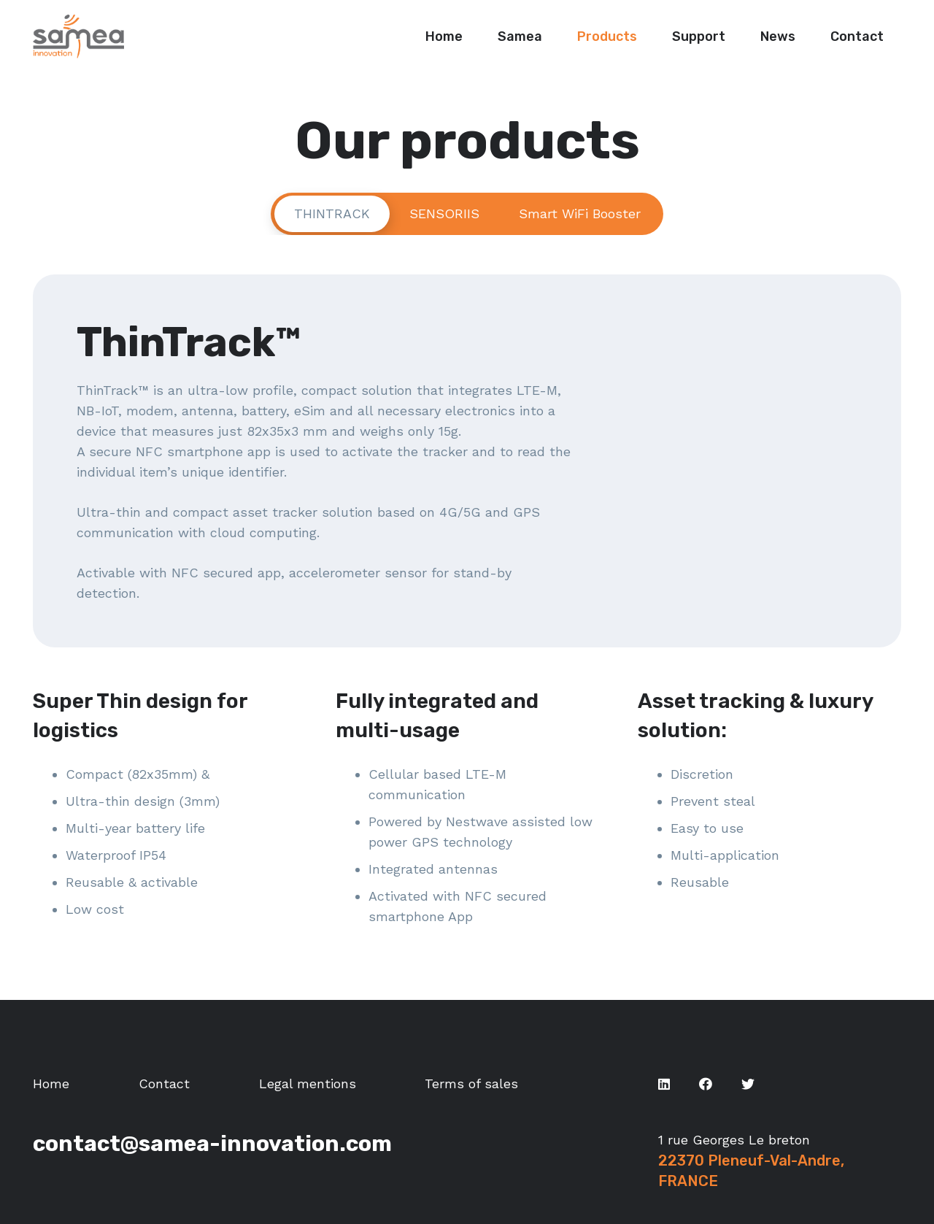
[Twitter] (747, 1083)
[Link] (78, 36)
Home (51, 1083)
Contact (164, 1083)
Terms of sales (471, 1083)
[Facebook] (705, 1083)
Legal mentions (307, 1083)
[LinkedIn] (664, 1083)
